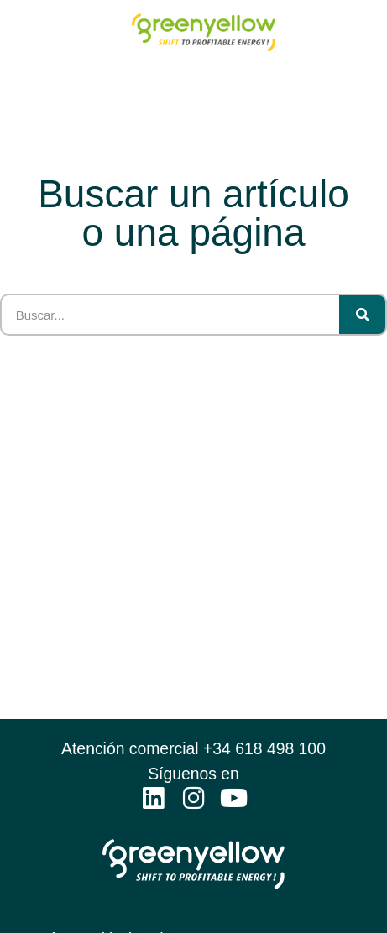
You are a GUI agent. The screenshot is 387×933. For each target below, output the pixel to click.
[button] (368, 36)
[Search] (362, 314)
